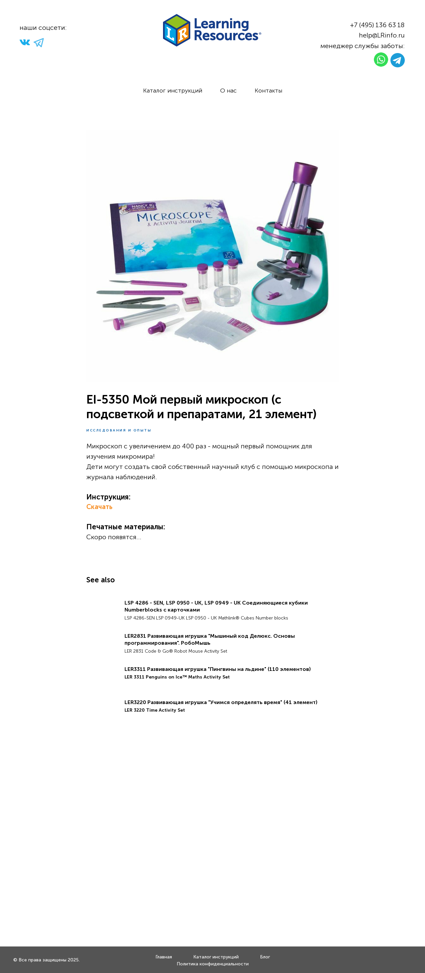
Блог (265, 957)
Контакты (268, 90)
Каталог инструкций (172, 90)
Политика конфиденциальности (213, 964)
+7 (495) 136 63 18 (377, 25)
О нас (228, 90)
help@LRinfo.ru (382, 35)
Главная (163, 957)
